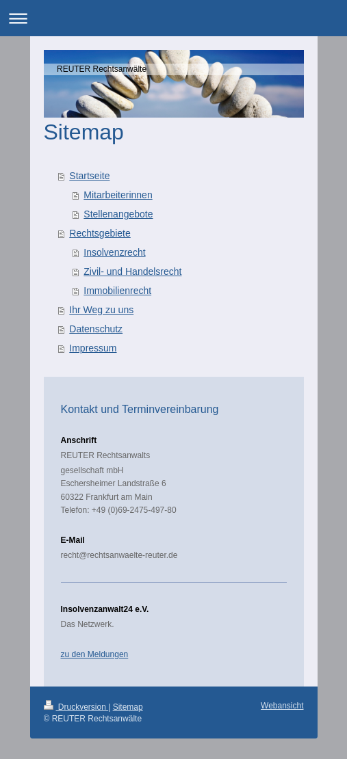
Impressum (92, 348)
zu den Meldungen (95, 654)
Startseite (89, 175)
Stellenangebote (118, 214)
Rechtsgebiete (100, 233)
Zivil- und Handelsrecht (132, 271)
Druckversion (76, 707)
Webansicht (282, 705)
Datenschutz (96, 328)
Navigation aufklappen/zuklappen (173, 18)
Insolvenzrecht (114, 252)
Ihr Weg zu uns (101, 309)
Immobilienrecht (117, 290)
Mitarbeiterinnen (117, 194)
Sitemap (128, 707)
